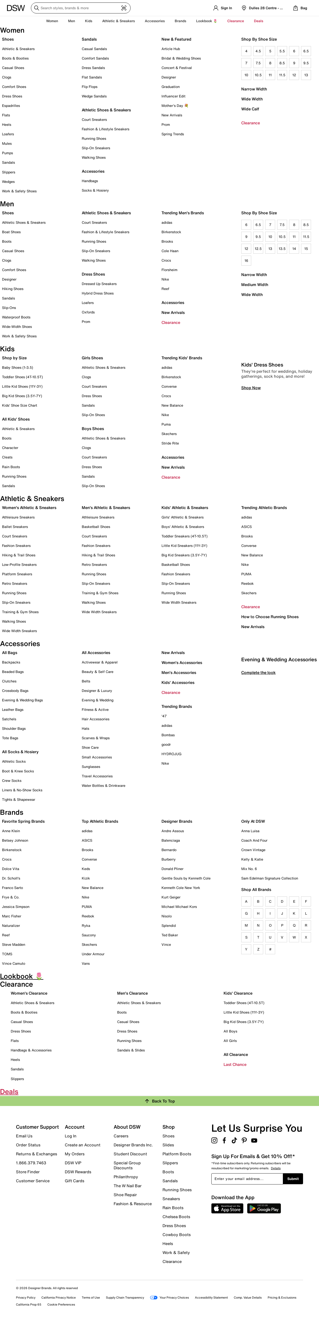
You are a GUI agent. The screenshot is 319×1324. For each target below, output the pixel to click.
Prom (165, 124)
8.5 (282, 63)
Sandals (8, 162)
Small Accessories (97, 757)
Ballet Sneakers (15, 526)
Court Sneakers (94, 119)
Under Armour (93, 953)
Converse (169, 386)
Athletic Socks (14, 761)
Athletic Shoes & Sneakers (106, 110)
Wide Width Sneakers (19, 630)
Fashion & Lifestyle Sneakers (105, 129)
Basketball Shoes (96, 526)
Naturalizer (11, 925)
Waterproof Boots (16, 317)
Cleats (7, 457)
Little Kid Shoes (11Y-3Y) (22, 386)
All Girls (230, 1040)
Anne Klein (11, 830)
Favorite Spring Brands (23, 821)
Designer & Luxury (97, 690)
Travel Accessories (97, 776)
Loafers (8, 134)
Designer (168, 77)
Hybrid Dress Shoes (98, 293)
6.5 (306, 51)
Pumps (7, 152)
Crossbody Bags (15, 690)
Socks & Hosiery (95, 190)
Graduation (170, 86)
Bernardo (168, 849)
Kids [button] (88, 20)
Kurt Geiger (170, 897)
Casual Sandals (94, 48)
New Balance (172, 405)
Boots (6, 241)
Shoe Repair (125, 1195)
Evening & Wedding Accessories (279, 748)
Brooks (167, 241)
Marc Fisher (11, 916)
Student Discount (130, 1154)
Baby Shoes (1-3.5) (17, 367)
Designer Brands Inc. (133, 1145)
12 (294, 74)
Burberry (168, 859)
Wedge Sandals (94, 96)
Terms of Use (91, 1297)
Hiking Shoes (12, 288)
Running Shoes (94, 138)
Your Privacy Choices (169, 1297)
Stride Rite (170, 443)
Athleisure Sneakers (18, 517)
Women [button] (52, 20)
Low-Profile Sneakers (19, 564)
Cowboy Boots (176, 1235)
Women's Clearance (29, 993)
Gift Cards (74, 1180)
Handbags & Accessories (31, 1050)
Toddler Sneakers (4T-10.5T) (184, 536)
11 (270, 74)
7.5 (258, 63)
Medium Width (254, 285)
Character (10, 447)
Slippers (8, 172)
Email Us (24, 1136)
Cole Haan (169, 250)
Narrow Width (254, 89)
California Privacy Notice (58, 1297)
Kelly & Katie (252, 859)
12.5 (258, 248)
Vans (86, 963)
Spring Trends (172, 134)
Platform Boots (176, 1154)
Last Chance (235, 1064)
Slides (168, 1145)
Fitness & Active (95, 709)
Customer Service (33, 1180)
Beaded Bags (13, 671)
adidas (166, 222)
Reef (165, 288)
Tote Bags (10, 737)
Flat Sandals (92, 77)
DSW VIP (73, 1163)
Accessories (172, 302)
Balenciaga (170, 840)
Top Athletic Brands (100, 821)
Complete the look (258, 762)
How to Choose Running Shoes (270, 617)
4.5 (258, 51)
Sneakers (171, 1199)
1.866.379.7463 (31, 1163)
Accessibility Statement (211, 1297)
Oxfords (88, 312)
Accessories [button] (155, 20)
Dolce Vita (10, 868)
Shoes (8, 39)
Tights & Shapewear (18, 799)
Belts (86, 681)
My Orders (74, 1154)
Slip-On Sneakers (96, 147)
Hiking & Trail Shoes (18, 555)
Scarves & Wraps (96, 737)
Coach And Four (254, 840)
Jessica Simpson (15, 906)
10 (246, 74)
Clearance (250, 123)
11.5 (282, 74)
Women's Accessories (181, 662)
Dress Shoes (12, 96)
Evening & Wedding (97, 700)
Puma (166, 424)
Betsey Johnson (15, 840)
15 (306, 248)
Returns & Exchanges (36, 1154)
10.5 (258, 74)
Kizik (86, 878)
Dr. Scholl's (11, 878)
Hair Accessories (95, 719)
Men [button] (71, 20)
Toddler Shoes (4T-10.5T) (22, 376)
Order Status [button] (28, 1145)
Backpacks (11, 662)
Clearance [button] (235, 20)
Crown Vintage (253, 849)
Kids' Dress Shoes (262, 454)
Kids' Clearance (238, 993)
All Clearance (236, 1054)
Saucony (89, 935)
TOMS (7, 953)
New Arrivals (171, 115)
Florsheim (169, 269)
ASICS (246, 526)
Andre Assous (172, 830)
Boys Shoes (93, 429)
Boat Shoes (11, 231)
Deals (258, 20)
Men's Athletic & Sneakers (106, 508)
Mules (7, 143)
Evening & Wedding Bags (22, 700)
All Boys (230, 1031)
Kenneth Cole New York (180, 887)
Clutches (9, 681)
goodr (166, 744)
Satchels (9, 719)
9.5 (306, 63)
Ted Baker (169, 935)
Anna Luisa (250, 830)
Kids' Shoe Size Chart (19, 405)
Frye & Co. (10, 897)
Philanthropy (126, 1177)
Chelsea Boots (176, 1217)
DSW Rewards (78, 1172)
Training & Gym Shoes (20, 611)
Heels (6, 124)
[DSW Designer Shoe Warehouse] (16, 7)
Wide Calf (250, 109)
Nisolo (166, 916)
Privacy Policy (25, 1297)
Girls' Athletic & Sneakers (182, 517)
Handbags (90, 180)
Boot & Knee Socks (18, 771)
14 (294, 248)
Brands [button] (180, 20)
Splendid (168, 925)
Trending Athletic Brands (264, 508)
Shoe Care (90, 747)
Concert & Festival (176, 67)
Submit (293, 1178)
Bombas (168, 734)
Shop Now (251, 477)
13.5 (282, 248)
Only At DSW (253, 821)
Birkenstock (171, 231)
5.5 (282, 51)
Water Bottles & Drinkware (103, 785)
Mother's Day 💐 (174, 105)
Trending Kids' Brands (181, 358)
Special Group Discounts (127, 1165)
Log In (71, 1136)
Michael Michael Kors (179, 906)
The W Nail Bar (128, 1186)
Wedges (8, 181)
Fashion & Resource (133, 1203)
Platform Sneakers (17, 574)
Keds (86, 868)
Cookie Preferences (61, 1304)
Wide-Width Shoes (17, 326)
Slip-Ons (9, 307)
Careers (121, 1136)
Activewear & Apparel (100, 662)
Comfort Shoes (14, 86)
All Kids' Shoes (16, 419)
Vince (166, 944)
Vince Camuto (13, 963)
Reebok (247, 583)
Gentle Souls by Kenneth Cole (186, 878)
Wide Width (252, 99)
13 (306, 74)
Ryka (86, 925)
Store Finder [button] (28, 1172)
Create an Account (82, 1145)
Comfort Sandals (95, 58)
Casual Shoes (13, 67)
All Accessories (96, 653)
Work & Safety (176, 1252)
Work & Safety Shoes (19, 191)
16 (246, 260)
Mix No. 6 (249, 868)
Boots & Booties (15, 58)
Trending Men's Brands (182, 213)
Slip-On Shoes (93, 414)
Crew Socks (11, 780)
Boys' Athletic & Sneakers (182, 526)
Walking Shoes (94, 157)
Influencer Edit (173, 96)
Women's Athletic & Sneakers (29, 508)
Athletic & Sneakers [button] (118, 20)
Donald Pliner (172, 868)
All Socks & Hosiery (20, 752)
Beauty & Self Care (97, 671)
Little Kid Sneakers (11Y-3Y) (184, 545)
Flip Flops (89, 86)
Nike (165, 279)
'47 (164, 716)
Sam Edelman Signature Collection (269, 878)
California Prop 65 (28, 1304)
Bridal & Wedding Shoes (181, 58)
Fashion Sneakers (16, 545)
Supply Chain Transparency (125, 1297)
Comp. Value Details (248, 1297)
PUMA (246, 574)
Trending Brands (176, 706)
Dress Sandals (93, 67)
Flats (6, 115)
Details (276, 1168)
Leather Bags (12, 709)
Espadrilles (11, 105)
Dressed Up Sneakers (99, 283)
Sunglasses (91, 766)
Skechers (169, 433)
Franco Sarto (12, 887)
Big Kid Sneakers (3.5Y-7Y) (184, 555)
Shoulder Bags (14, 728)
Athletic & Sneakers (18, 48)
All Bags (9, 653)
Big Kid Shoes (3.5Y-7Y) (22, 395)
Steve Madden (13, 944)
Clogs (6, 77)
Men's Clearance (132, 993)
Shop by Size (14, 358)
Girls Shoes (92, 358)
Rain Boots (11, 466)
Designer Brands (176, 821)
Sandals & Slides (131, 1050)
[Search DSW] (80, 8)
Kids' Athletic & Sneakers (184, 508)
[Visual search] (123, 8)
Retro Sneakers (14, 583)
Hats (85, 728)
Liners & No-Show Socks (22, 790)
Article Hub (170, 48)
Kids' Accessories (177, 682)
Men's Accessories (178, 672)
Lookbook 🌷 (206, 20)
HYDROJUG (171, 753)
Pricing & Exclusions (282, 1297)
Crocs (166, 260)
